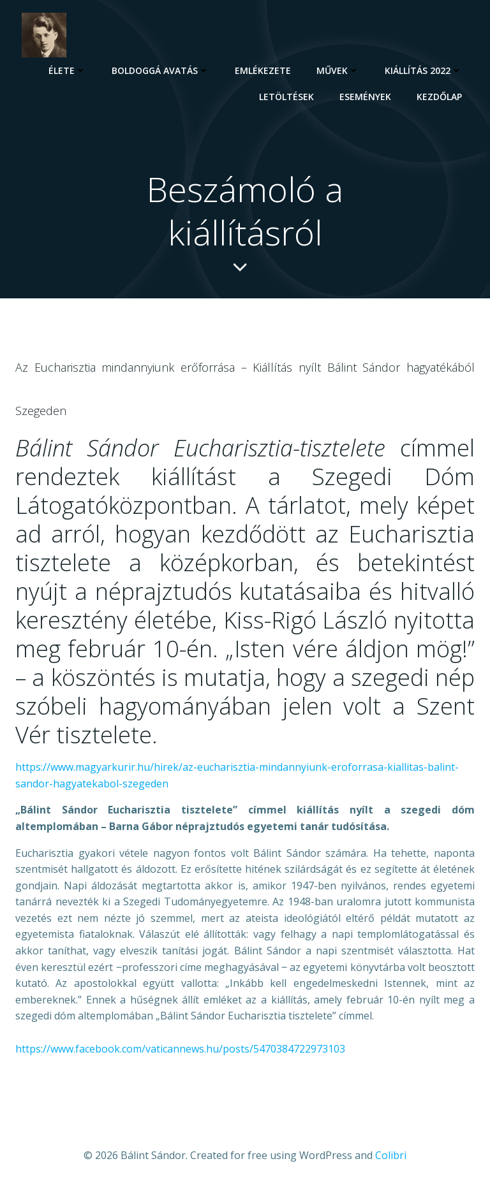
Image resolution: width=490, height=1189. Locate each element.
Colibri (390, 1155)
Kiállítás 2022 (423, 70)
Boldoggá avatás (160, 70)
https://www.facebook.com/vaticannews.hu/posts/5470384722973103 (180, 1049)
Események (365, 97)
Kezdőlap (439, 97)
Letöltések (286, 97)
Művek (337, 70)
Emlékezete (263, 70)
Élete (67, 70)
